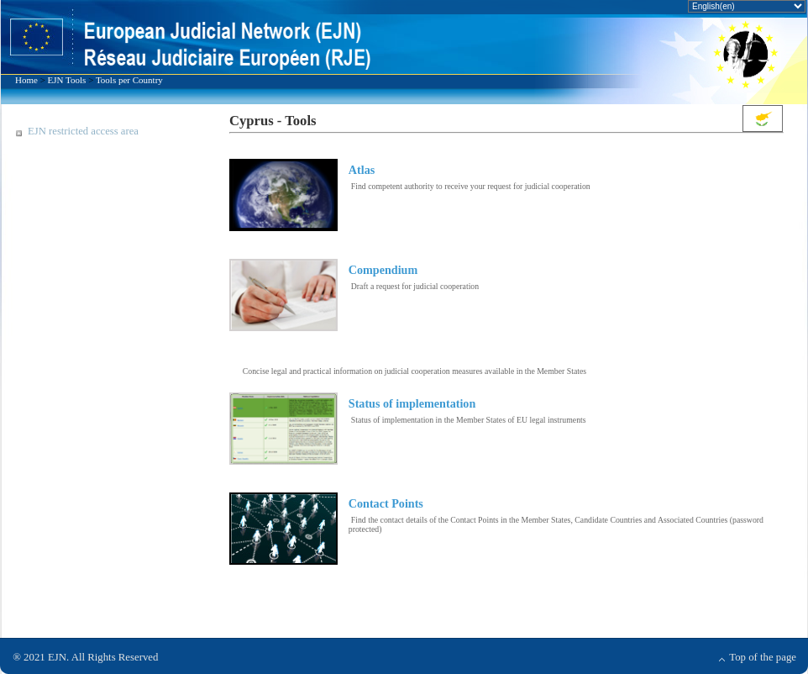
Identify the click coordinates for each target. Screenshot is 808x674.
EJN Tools (67, 80)
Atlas (362, 169)
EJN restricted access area (83, 131)
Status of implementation (412, 403)
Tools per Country (129, 80)
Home (26, 80)
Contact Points (386, 503)
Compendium (383, 269)
